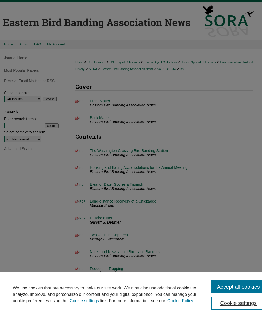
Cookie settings (84, 301)
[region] (131, 294)
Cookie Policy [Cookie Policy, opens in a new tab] (180, 301)
